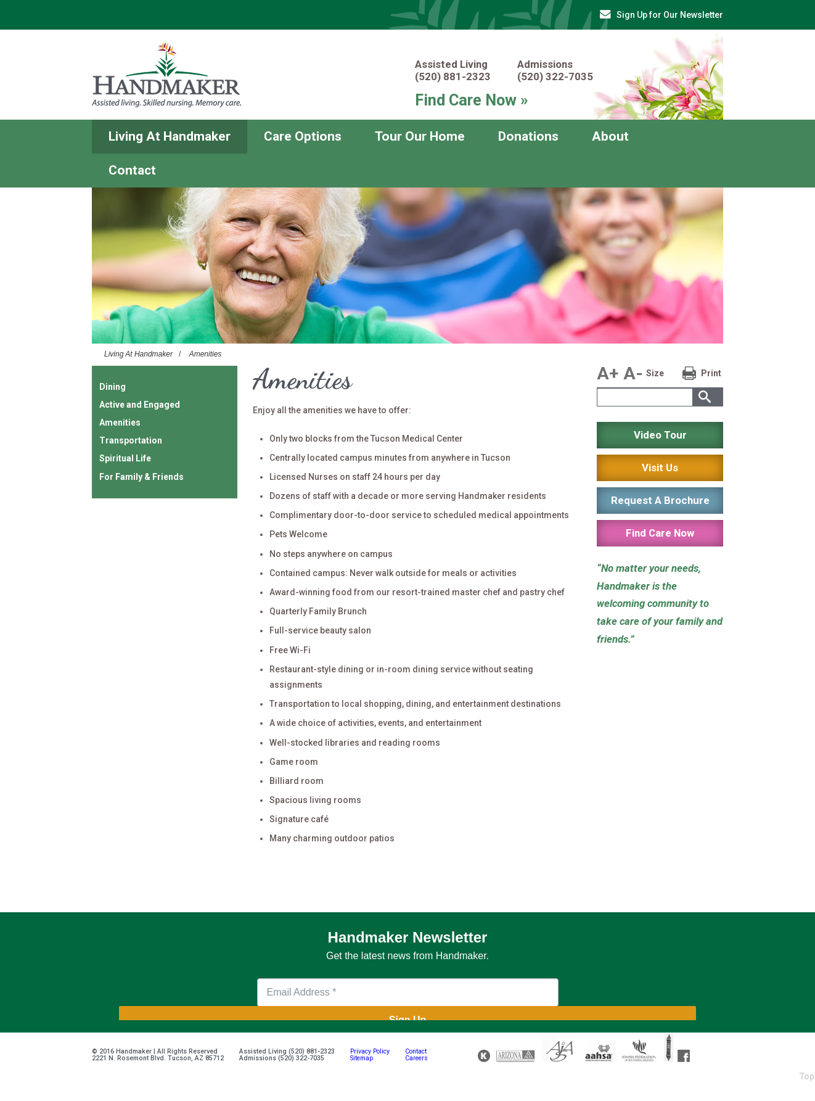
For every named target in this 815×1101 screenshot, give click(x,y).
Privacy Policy (370, 1051)
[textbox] (645, 397)
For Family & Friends (141, 477)
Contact (132, 170)
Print (711, 373)
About (610, 136)
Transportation (130, 440)
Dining (112, 387)
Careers (416, 1058)
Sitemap (361, 1058)
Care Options (303, 136)
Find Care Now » (471, 99)
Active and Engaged (139, 405)
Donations (528, 136)
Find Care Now (660, 533)
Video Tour (660, 435)
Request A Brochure (660, 500)
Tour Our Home (420, 136)
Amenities (205, 354)
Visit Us (660, 467)
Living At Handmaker (170, 136)
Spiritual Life (125, 458)
